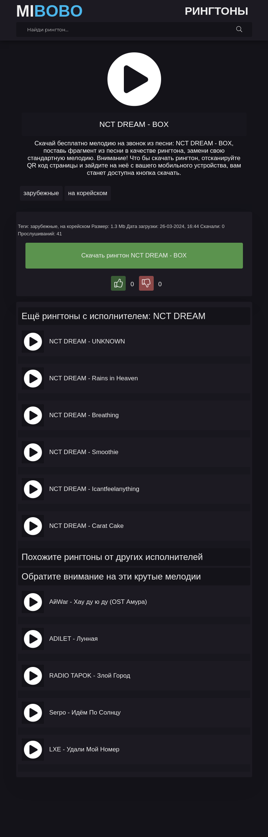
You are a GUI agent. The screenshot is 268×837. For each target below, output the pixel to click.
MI (49, 11)
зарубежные (41, 193)
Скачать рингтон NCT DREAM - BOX (134, 255)
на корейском (87, 193)
